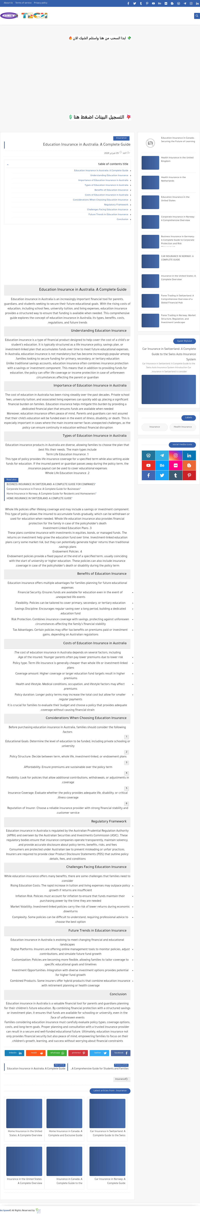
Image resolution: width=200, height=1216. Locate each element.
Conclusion (122, 219)
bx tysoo (4, 1211)
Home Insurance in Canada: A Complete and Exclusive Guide (65, 1133)
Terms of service (23, 3)
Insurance (121, 138)
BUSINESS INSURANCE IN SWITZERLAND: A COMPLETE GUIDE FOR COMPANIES (51, 484)
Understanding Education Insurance (109, 176)
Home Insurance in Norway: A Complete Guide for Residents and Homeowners (51, 494)
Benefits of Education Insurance (111, 190)
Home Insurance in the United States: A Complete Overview (25, 1133)
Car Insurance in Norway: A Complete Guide (110, 1181)
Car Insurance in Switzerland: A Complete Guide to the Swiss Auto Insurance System (107, 1134)
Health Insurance (183, 427)
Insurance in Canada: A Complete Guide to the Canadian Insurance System (66, 1182)
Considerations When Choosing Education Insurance (100, 200)
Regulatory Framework (116, 205)
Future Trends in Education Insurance (108, 215)
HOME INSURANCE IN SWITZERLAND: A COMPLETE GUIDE (39, 498)
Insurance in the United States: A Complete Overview (24, 1181)
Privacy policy (40, 3)
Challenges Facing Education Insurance (107, 210)
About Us (8, 3)
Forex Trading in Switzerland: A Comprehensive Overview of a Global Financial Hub (177, 299)
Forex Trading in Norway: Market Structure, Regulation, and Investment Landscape (178, 319)
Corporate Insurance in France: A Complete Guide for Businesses (43, 489)
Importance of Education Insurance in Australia (103, 180)
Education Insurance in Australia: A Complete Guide (101, 171)
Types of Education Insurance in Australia (106, 185)
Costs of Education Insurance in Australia (106, 195)
